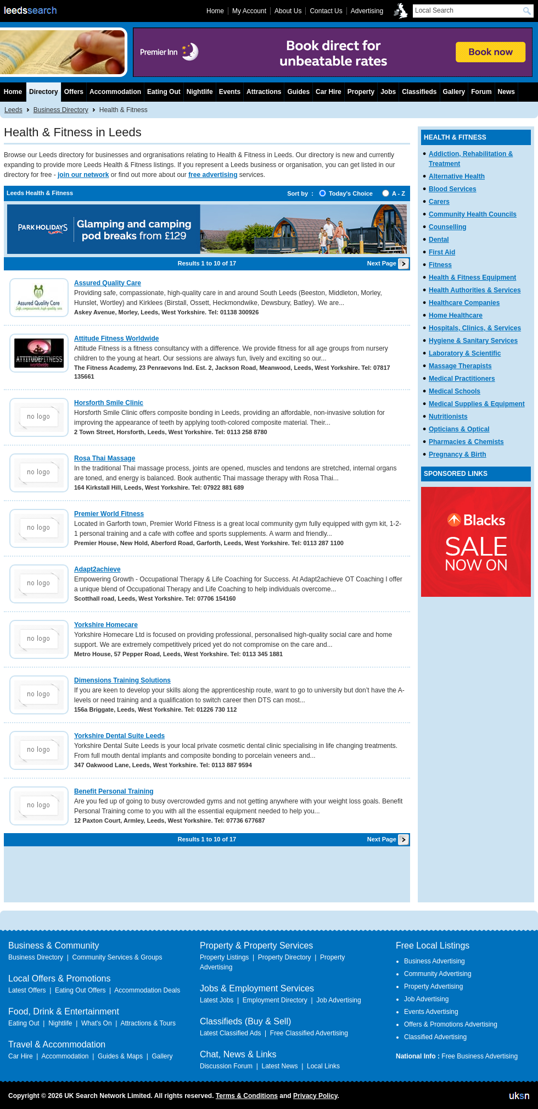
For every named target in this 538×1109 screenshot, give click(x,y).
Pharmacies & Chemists (466, 442)
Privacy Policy (315, 1096)
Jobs (388, 92)
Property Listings (224, 957)
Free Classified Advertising (309, 1033)
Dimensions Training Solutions (122, 680)
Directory (43, 92)
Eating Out (164, 92)
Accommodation (115, 92)
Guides (298, 92)
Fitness (440, 265)
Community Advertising (438, 974)
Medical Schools (454, 391)
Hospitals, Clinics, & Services (475, 328)
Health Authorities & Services (475, 290)
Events (229, 92)
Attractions (263, 92)
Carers (439, 202)
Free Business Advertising (479, 1056)
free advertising (212, 175)
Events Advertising (431, 1012)
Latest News (279, 1066)
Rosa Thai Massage (104, 458)
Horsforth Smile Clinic (108, 403)
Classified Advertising (435, 1037)
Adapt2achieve (97, 569)
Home (13, 92)
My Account (249, 11)
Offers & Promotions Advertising (450, 1024)
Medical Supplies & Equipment (477, 404)
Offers (73, 92)
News (506, 92)
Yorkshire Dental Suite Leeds (119, 736)
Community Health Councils (473, 214)
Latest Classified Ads (230, 1033)
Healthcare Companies (464, 303)
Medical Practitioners (462, 378)
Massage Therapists (460, 366)
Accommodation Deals (147, 990)
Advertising (367, 11)
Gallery (454, 92)
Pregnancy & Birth (457, 454)
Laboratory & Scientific (465, 353)
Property (361, 92)
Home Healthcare (456, 315)
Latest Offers (27, 990)
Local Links (323, 1066)
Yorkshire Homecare (106, 625)
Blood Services (453, 189)
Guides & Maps (120, 1056)
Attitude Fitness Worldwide (116, 338)
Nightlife (200, 92)
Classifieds (419, 92)
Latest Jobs (216, 1000)
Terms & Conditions (247, 1096)
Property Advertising (433, 986)
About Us (287, 11)
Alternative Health (457, 176)
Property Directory (284, 957)
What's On (96, 1023)
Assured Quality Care (107, 283)
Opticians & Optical (459, 429)
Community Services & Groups (117, 957)
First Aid (442, 252)
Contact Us (326, 11)
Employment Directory (275, 1000)
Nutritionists (448, 416)
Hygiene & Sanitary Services (473, 341)
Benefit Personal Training (114, 791)
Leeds (13, 110)
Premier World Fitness (109, 514)
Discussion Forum (226, 1066)
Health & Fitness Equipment (472, 277)
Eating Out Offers (80, 990)
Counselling (448, 227)
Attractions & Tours (148, 1023)
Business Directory (60, 110)
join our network (83, 175)
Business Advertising (434, 961)
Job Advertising (338, 1000)
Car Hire (328, 92)
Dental (439, 239)
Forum (481, 92)
